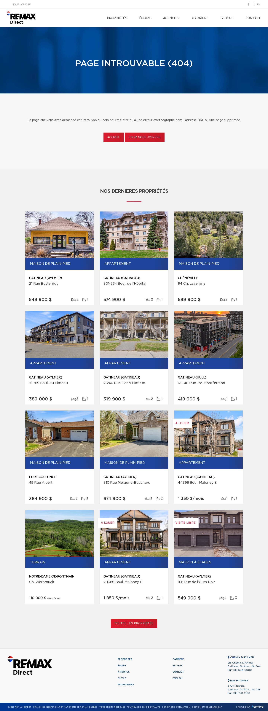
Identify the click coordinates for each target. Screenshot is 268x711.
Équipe (145, 18)
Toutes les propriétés (134, 623)
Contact (253, 18)
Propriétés (117, 18)
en (259, 4)
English (177, 678)
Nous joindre (21, 4)
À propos (124, 672)
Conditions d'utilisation (176, 707)
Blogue (227, 18)
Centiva (258, 706)
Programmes (126, 684)
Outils (122, 678)
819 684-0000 (242, 670)
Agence (169, 18)
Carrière (200, 18)
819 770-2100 (241, 693)
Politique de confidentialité (143, 707)
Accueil (113, 137)
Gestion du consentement (207, 707)
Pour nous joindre (144, 137)
